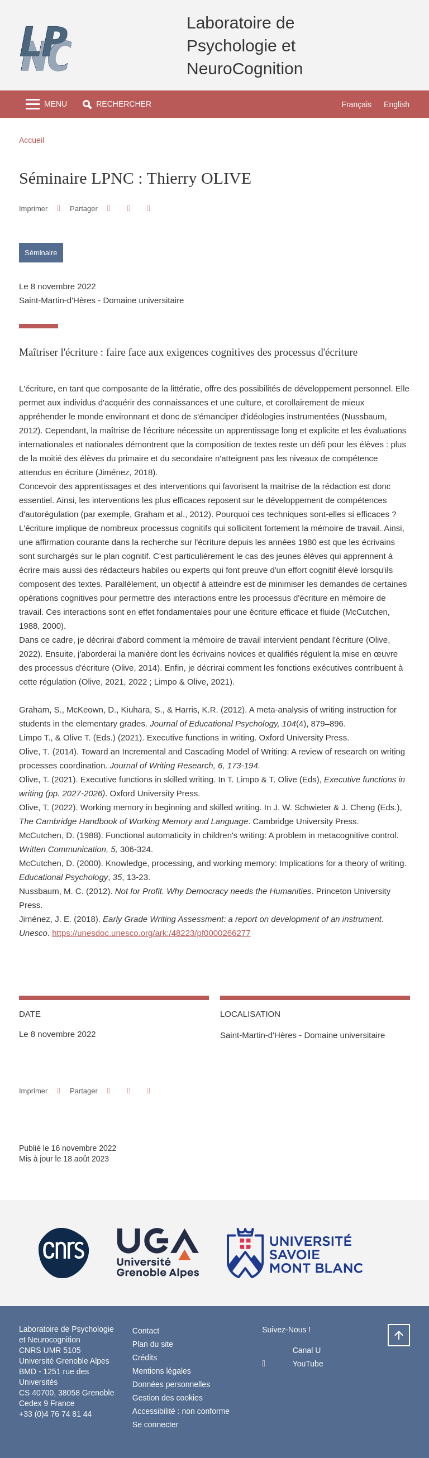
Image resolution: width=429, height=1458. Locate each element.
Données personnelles (171, 1384)
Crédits (144, 1357)
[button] (117, 104)
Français (356, 104)
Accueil (31, 140)
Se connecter (155, 1424)
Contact (145, 1330)
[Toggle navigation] (46, 104)
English (396, 104)
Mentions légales (161, 1370)
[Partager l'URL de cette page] (148, 208)
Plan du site (152, 1344)
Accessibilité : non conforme (181, 1411)
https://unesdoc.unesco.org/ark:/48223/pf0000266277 (151, 933)
